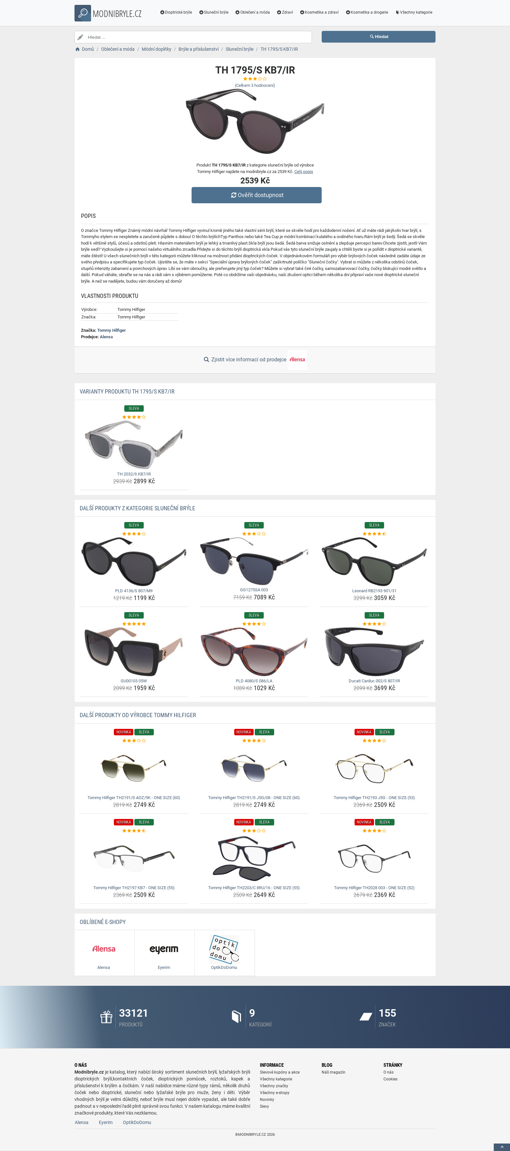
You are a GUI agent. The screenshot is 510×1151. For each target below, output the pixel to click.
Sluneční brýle (213, 12)
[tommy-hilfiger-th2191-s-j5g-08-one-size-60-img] (254, 768)
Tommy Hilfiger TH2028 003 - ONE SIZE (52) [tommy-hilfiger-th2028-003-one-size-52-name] (374, 887)
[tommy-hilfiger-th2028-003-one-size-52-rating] (374, 831)
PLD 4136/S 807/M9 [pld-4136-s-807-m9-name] (134, 590)
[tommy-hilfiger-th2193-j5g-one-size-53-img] (374, 768)
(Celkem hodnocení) (255, 85)
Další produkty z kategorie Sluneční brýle (137, 508)
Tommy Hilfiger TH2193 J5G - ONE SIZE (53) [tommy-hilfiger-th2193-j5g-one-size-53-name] (374, 797)
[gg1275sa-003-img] (254, 561)
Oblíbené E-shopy (103, 921)
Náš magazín (333, 1072)
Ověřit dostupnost (257, 195)
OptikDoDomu (137, 1122)
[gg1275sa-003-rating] (254, 534)
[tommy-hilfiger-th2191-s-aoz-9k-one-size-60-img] (134, 768)
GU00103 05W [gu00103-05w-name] (134, 680)
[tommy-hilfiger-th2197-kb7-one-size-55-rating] (134, 831)
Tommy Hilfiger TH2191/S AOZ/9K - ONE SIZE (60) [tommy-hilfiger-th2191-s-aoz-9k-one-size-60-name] (133, 797)
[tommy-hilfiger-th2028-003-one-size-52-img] (374, 858)
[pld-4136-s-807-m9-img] (134, 561)
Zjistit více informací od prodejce (255, 360)
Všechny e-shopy (274, 1093)
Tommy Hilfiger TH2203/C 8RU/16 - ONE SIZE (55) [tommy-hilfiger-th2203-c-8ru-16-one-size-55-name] (254, 887)
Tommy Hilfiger (111, 330)
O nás (388, 1072)
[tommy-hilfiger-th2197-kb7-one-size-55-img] (134, 858)
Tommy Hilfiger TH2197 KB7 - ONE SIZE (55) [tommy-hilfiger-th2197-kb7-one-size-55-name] (134, 887)
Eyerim (106, 1122)
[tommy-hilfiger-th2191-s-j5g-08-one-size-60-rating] (254, 741)
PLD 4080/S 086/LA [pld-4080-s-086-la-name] (254, 680)
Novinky (267, 1099)
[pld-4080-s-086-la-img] (254, 651)
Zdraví (284, 12)
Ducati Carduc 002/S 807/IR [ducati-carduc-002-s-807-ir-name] (374, 680)
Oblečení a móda (252, 12)
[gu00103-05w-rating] (134, 624)
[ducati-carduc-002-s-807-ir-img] (374, 651)
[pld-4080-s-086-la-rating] (254, 624)
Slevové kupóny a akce (280, 1072)
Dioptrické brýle (176, 12)
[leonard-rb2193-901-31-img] (374, 561)
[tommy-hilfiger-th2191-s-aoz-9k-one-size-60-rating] (134, 741)
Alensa (106, 336)
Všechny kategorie (413, 12)
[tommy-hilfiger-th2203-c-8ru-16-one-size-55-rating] (254, 831)
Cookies (390, 1079)
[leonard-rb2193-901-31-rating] (374, 534)
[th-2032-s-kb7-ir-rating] (134, 417)
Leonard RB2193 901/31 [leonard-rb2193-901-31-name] (374, 590)
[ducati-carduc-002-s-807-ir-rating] (374, 624)
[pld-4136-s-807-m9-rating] (134, 534)
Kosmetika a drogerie (366, 12)
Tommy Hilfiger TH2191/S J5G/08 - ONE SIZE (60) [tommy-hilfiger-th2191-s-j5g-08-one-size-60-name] (254, 797)
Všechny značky (274, 1086)
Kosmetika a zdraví (319, 12)
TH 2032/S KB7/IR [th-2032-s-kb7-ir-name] (134, 474)
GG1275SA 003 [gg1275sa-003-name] (254, 589)
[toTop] (502, 1147)
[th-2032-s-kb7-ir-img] (134, 445)
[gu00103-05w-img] (134, 651)
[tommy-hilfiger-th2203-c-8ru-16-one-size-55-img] (254, 858)
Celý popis (303, 171)
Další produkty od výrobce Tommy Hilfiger (138, 715)
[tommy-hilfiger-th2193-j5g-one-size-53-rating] (374, 741)
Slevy (264, 1106)
